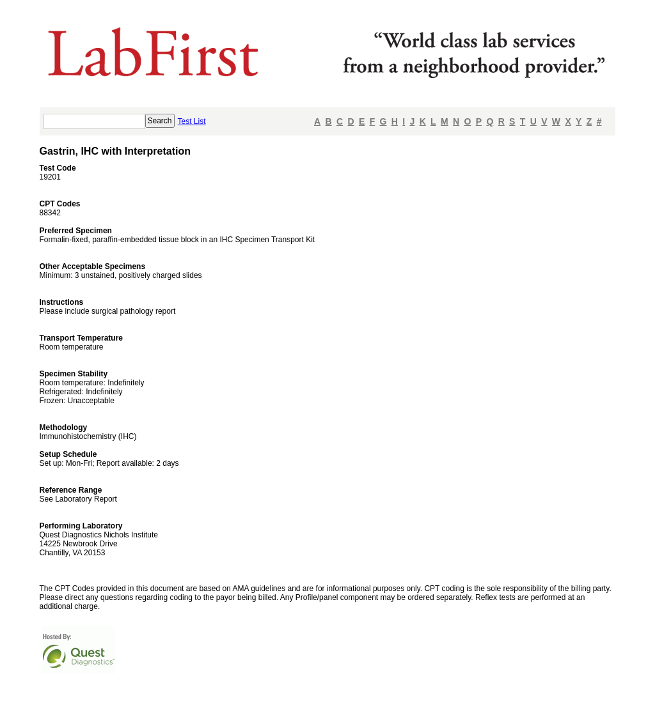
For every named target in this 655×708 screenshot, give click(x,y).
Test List (192, 121)
